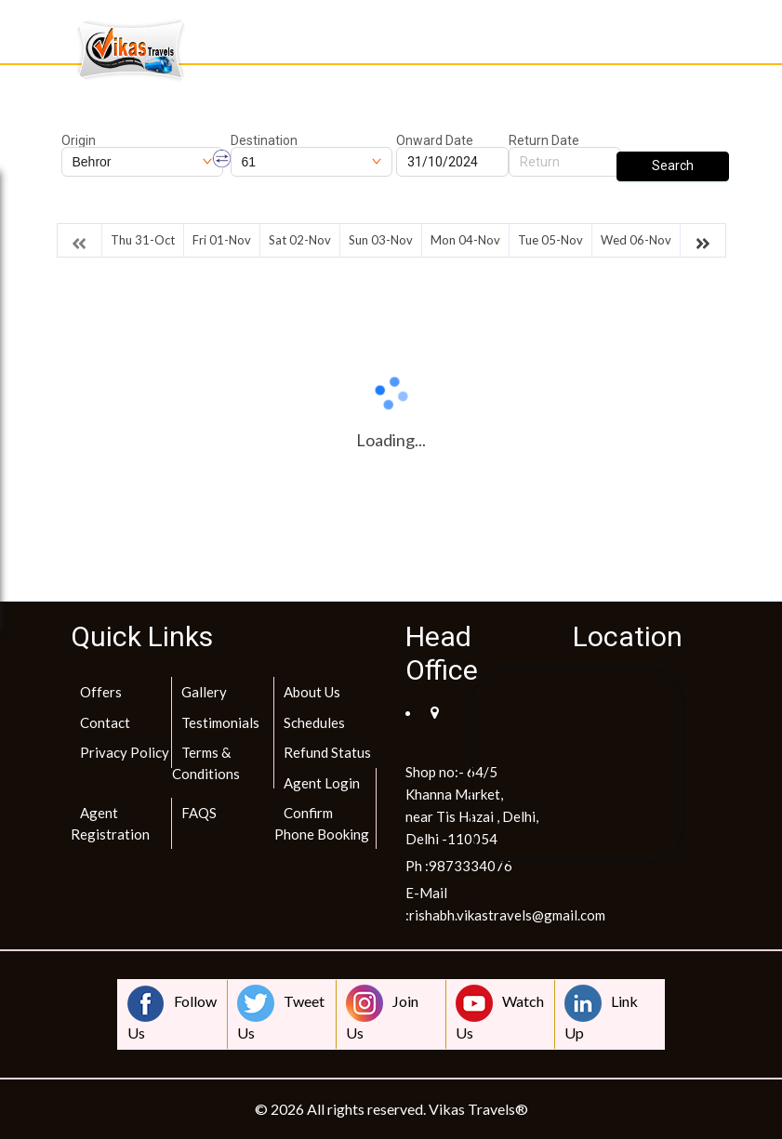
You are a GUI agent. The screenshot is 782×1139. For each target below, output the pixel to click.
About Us (312, 691)
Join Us (382, 1013)
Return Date (544, 140)
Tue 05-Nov (550, 239)
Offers (101, 691)
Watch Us (500, 1013)
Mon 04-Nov (465, 239)
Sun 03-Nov (381, 239)
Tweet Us (281, 1013)
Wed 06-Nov (636, 239)
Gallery (204, 691)
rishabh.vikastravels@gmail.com (507, 915)
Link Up (601, 1013)
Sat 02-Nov (300, 239)
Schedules (314, 722)
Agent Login (322, 783)
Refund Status (327, 752)
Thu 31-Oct (143, 239)
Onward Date (434, 140)
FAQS (199, 812)
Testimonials (220, 722)
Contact (105, 722)
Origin (78, 140)
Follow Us (172, 1013)
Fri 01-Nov (221, 239)
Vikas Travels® (478, 1109)
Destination (264, 140)
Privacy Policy (124, 752)
